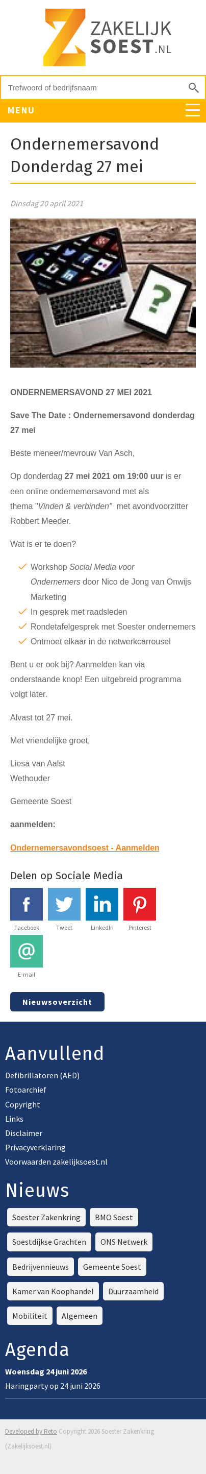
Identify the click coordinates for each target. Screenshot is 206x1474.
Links (14, 1119)
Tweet (64, 909)
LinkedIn (102, 909)
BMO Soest (114, 1217)
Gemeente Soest (112, 1267)
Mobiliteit (29, 1316)
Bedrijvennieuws (40, 1267)
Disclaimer (23, 1133)
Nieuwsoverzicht (57, 1002)
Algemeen (79, 1316)
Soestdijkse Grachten (49, 1242)
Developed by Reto (31, 1431)
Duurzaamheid (133, 1291)
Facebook (26, 909)
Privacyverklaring (35, 1147)
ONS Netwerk (123, 1242)
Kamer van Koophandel (53, 1291)
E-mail (26, 956)
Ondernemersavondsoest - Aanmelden (85, 847)
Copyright (22, 1104)
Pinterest (139, 909)
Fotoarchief (25, 1089)
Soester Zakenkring (46, 1217)
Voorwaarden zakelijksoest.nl (56, 1161)
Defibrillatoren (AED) (42, 1075)
